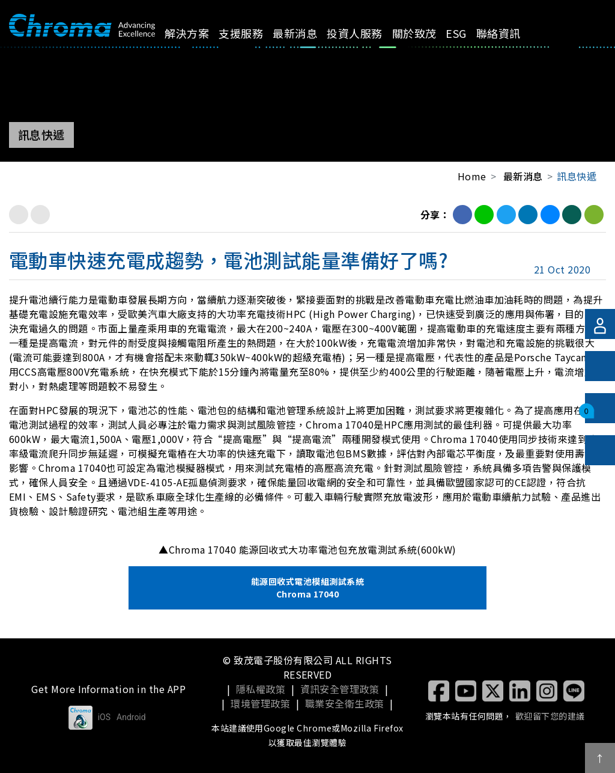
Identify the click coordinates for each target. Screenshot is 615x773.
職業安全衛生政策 (344, 703)
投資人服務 (338, 41)
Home (472, 176)
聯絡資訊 (464, 41)
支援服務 (241, 41)
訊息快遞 (576, 176)
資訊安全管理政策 (340, 689)
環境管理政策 (260, 703)
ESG (427, 33)
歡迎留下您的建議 (550, 716)
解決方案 (194, 41)
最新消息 (286, 41)
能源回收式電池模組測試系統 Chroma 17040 (307, 587)
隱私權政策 (260, 689)
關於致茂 (388, 41)
